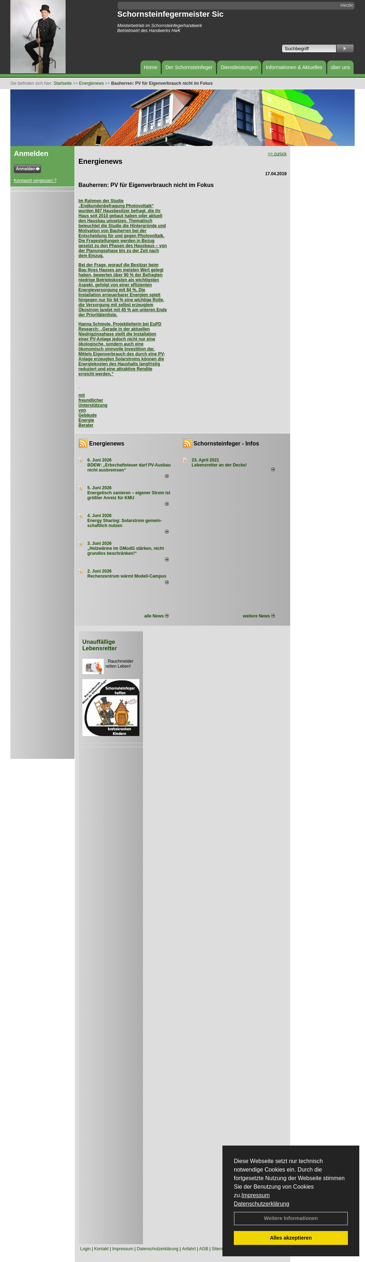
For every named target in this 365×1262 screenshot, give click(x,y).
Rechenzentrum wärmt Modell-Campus (126, 576)
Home (150, 67)
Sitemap (219, 1248)
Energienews (106, 443)
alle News (156, 616)
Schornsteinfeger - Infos (226, 443)
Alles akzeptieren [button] (291, 1238)
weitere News (258, 616)
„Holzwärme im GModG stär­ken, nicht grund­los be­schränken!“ (125, 551)
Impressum (255, 1195)
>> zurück (277, 153)
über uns (340, 67)
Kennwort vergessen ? (35, 180)
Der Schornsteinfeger (188, 67)
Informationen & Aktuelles (294, 67)
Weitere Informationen (291, 1218)
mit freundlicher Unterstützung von (92, 403)
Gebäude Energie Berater (87, 420)
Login (85, 1248)
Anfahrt (189, 1248)
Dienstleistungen (239, 67)
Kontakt (101, 1248)
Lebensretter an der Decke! (219, 465)
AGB (203, 1248)
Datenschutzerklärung (261, 1204)
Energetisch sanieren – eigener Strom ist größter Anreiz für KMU (128, 495)
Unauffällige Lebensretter (99, 645)
